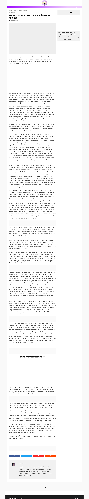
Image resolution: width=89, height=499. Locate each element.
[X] (74, 7)
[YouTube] (76, 7)
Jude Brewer (13, 20)
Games (40, 7)
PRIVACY (21, 498)
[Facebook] (72, 7)
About (47, 7)
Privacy (54, 7)
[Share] (14, 456)
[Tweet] (26, 456)
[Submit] (50, 456)
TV (9, 12)
